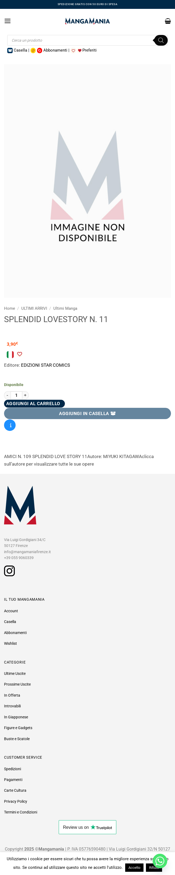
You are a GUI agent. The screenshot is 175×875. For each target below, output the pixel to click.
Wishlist (10, 643)
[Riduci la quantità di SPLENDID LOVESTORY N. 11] (7, 395)
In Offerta (12, 695)
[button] (7, 21)
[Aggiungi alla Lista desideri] (19, 354)
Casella (10, 622)
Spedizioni (12, 769)
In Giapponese (16, 717)
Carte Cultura (15, 790)
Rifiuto (154, 868)
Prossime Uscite (17, 684)
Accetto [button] (134, 868)
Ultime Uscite (15, 673)
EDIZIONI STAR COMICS (45, 365)
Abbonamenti (15, 633)
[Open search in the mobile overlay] (87, 40)
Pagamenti (13, 779)
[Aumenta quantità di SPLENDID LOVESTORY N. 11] (25, 395)
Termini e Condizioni (20, 812)
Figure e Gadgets (18, 728)
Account (11, 611)
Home (9, 308)
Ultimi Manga (65, 308)
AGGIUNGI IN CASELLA (87, 413)
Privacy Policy (15, 801)
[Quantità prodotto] (16, 395)
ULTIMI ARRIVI (34, 308)
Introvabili (12, 706)
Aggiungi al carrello (33, 403)
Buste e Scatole (17, 739)
